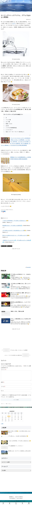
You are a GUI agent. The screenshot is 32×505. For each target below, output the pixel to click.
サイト (2, 392)
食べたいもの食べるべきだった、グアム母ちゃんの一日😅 (16, 235)
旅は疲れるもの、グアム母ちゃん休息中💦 (12, 225)
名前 (2, 384)
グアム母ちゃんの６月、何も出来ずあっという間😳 (14, 230)
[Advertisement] (16, 257)
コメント (3, 369)
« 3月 (2, 425)
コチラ (13, 23)
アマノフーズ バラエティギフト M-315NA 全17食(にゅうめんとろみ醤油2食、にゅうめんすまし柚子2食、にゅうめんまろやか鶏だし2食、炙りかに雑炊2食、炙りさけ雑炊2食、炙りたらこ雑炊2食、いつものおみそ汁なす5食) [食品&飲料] (15, 142)
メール (3, 388)
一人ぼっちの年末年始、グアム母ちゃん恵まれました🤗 (15, 220)
